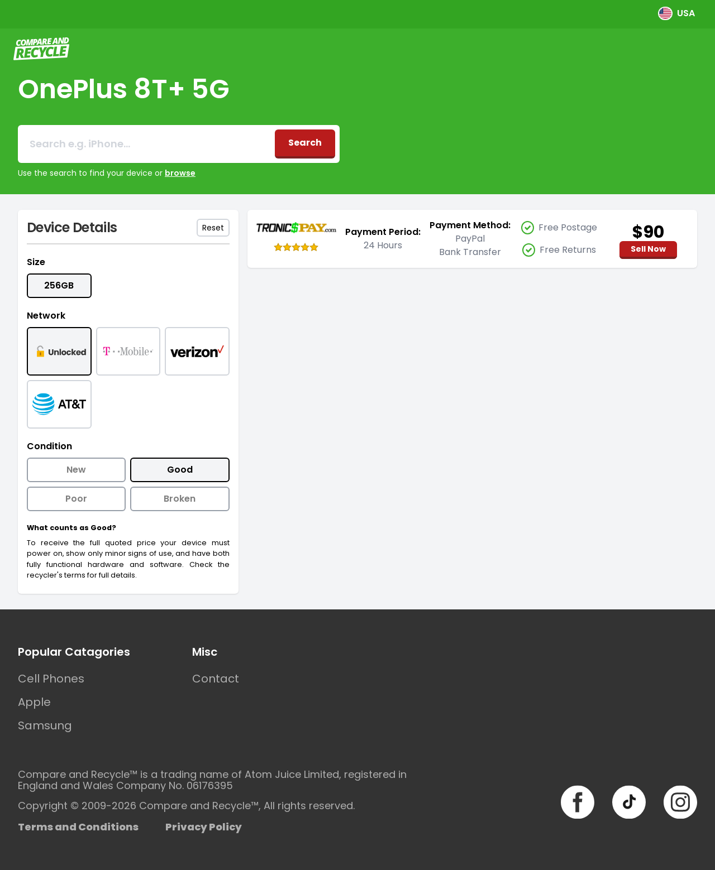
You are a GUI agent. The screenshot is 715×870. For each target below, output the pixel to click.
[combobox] (146, 144)
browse (180, 173)
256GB (59, 285)
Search (305, 142)
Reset (213, 227)
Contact (215, 678)
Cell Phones (51, 678)
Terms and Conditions (78, 827)
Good (180, 469)
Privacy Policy (203, 827)
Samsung (45, 725)
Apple (34, 702)
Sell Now (648, 248)
